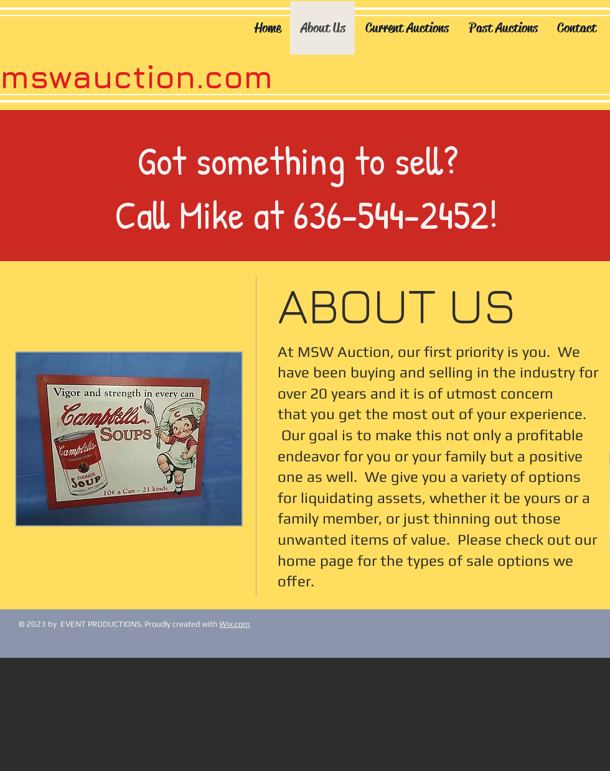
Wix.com (234, 624)
